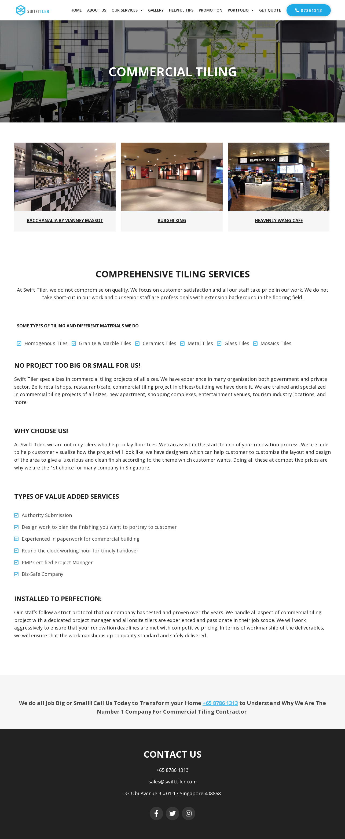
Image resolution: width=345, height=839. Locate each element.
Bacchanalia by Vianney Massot (65, 220)
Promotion (210, 10)
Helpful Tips (181, 10)
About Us (96, 10)
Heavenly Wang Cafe (279, 220)
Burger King (172, 220)
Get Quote (270, 10)
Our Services (127, 10)
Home (76, 10)
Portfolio (241, 10)
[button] (309, 10)
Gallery (156, 10)
